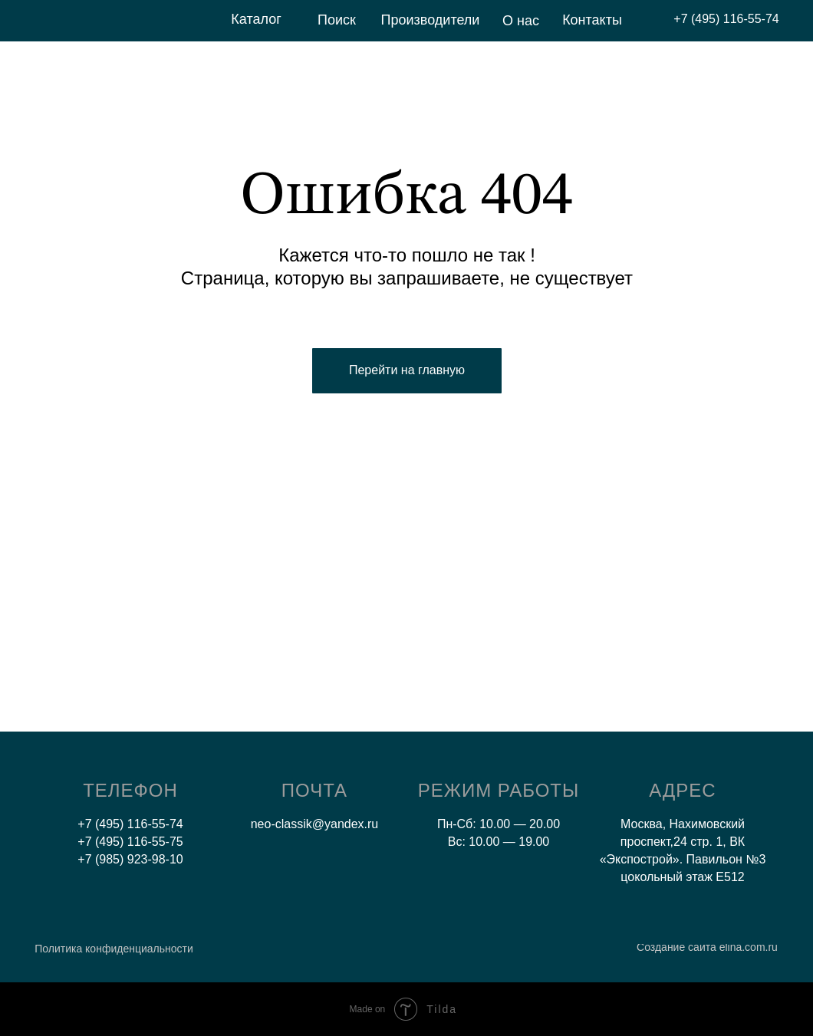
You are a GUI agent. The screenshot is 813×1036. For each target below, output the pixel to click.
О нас (520, 20)
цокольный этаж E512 (682, 876)
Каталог (256, 19)
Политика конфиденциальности (114, 948)
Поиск (337, 20)
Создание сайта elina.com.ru (707, 947)
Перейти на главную (407, 370)
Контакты (592, 20)
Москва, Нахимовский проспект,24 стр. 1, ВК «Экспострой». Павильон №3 (683, 841)
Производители (430, 20)
